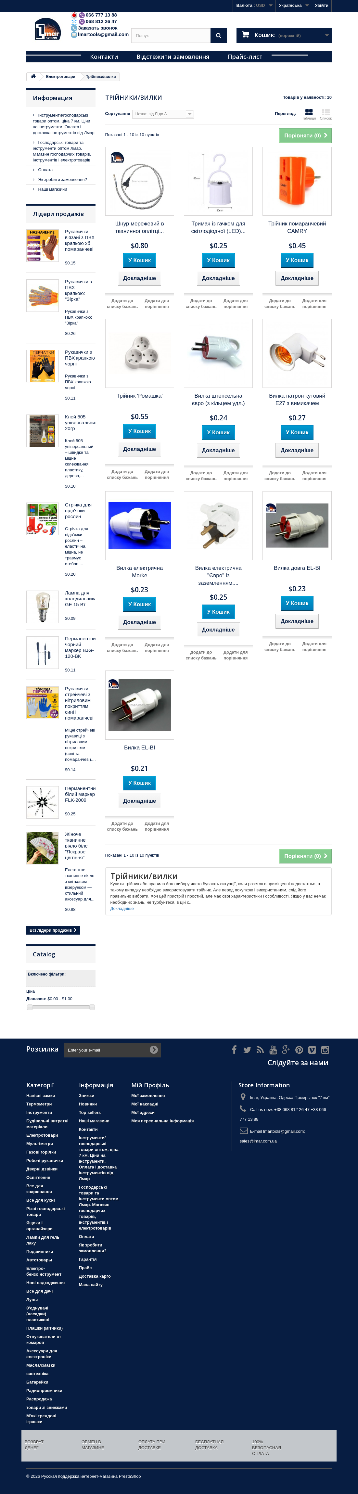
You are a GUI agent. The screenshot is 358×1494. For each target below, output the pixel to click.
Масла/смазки (41, 1365)
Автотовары (39, 1260)
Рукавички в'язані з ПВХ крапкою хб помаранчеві (80, 240)
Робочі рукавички (44, 1160)
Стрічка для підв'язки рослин (78, 510)
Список (326, 114)
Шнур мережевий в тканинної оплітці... (139, 227)
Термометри (39, 1104)
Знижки (87, 1095)
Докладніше (122, 908)
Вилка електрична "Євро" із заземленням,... (218, 575)
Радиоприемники (44, 1390)
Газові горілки (41, 1152)
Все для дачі (39, 1291)
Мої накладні (144, 1104)
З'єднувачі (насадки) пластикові (37, 1314)
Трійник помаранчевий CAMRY (297, 227)
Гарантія (88, 1259)
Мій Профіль (150, 1085)
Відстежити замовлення (173, 56)
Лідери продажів (58, 214)
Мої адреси (143, 1112)
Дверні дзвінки (42, 1169)
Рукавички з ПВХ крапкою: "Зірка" (78, 290)
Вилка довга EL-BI (297, 568)
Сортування (117, 113)
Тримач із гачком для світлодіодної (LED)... (218, 227)
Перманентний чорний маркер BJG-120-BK (81, 647)
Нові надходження (45, 1282)
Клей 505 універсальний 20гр (81, 422)
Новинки (88, 1104)
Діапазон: (36, 998)
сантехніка (37, 1373)
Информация (52, 98)
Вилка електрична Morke (139, 572)
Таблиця (309, 114)
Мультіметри (39, 1143)
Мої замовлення (148, 1095)
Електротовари (42, 1135)
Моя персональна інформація (162, 1120)
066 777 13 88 (93, 15)
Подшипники (39, 1251)
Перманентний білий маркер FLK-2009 (81, 794)
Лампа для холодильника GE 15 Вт (81, 598)
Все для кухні (40, 1200)
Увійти (321, 5)
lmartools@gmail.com (99, 34)
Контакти (104, 56)
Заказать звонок (93, 28)
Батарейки (37, 1382)
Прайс (85, 1267)
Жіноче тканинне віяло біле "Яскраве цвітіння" (76, 845)
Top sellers (90, 1112)
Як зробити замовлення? (62, 179)
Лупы (32, 1299)
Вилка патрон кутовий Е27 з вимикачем (297, 399)
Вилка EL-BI (139, 748)
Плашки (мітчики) (44, 1328)
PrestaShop (130, 1476)
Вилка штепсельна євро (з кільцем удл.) (218, 399)
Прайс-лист (245, 56)
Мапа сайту (91, 1284)
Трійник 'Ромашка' (140, 396)
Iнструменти (39, 1112)
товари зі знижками (46, 1407)
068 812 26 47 (93, 21)
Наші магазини (52, 189)
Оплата (45, 169)
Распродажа (39, 1399)
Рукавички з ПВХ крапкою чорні (80, 357)
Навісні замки (40, 1095)
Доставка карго (95, 1276)
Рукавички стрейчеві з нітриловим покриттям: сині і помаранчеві (79, 703)
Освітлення (38, 1177)
